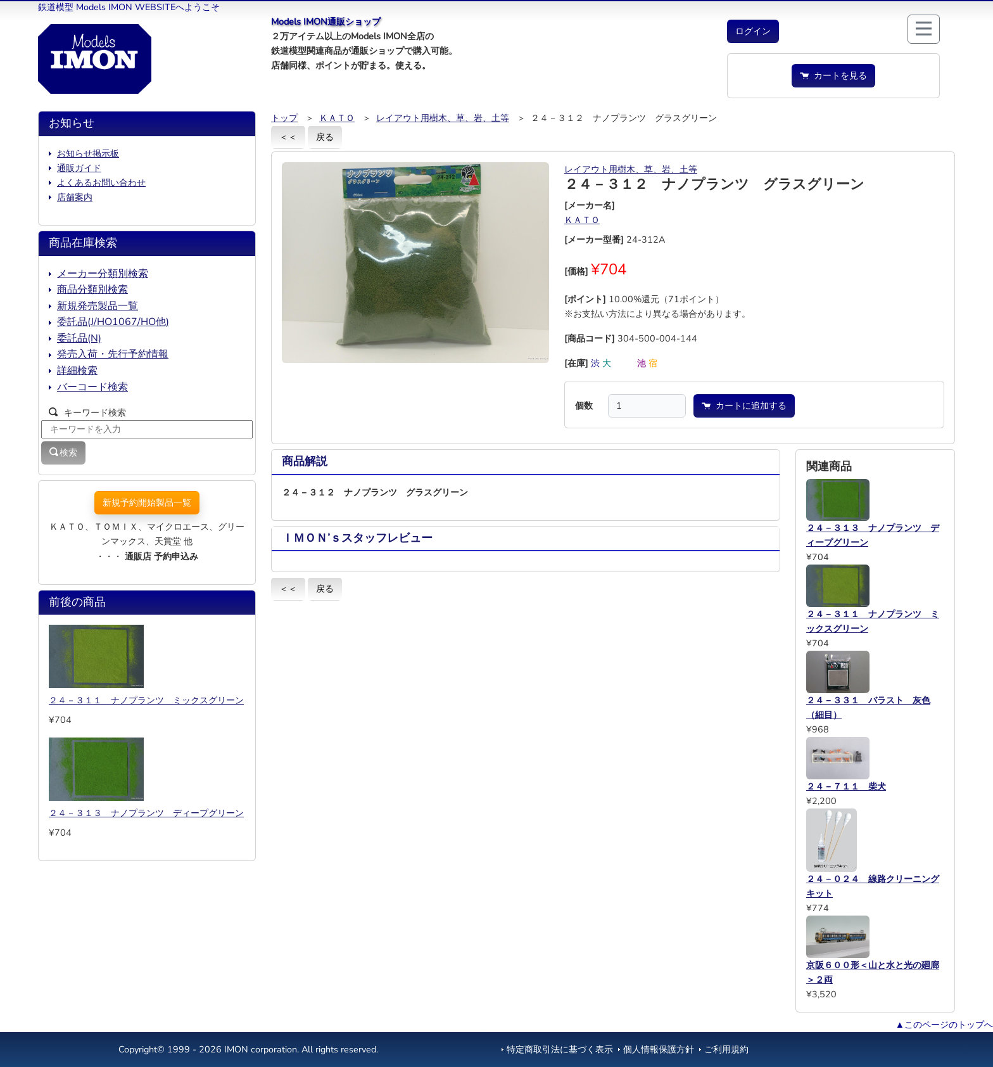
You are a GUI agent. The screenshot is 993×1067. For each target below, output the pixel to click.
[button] (753, 31)
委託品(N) (79, 338)
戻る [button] (325, 137)
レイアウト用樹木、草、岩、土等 (442, 118)
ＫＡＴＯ (337, 118)
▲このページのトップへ (944, 1024)
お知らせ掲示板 (88, 153)
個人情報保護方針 (658, 1049)
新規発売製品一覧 (97, 306)
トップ (284, 118)
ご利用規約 (726, 1049)
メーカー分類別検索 (102, 274)
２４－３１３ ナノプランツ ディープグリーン (146, 813)
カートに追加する (744, 405)
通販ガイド (79, 168)
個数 (584, 405)
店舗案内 (74, 197)
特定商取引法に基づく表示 (560, 1049)
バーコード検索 (92, 387)
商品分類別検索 (92, 290)
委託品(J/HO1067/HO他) (113, 322)
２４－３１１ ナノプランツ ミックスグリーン (146, 700)
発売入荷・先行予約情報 (112, 354)
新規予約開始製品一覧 (147, 502)
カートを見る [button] (833, 75)
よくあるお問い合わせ (101, 182)
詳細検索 (77, 371)
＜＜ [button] (288, 137)
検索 (63, 452)
